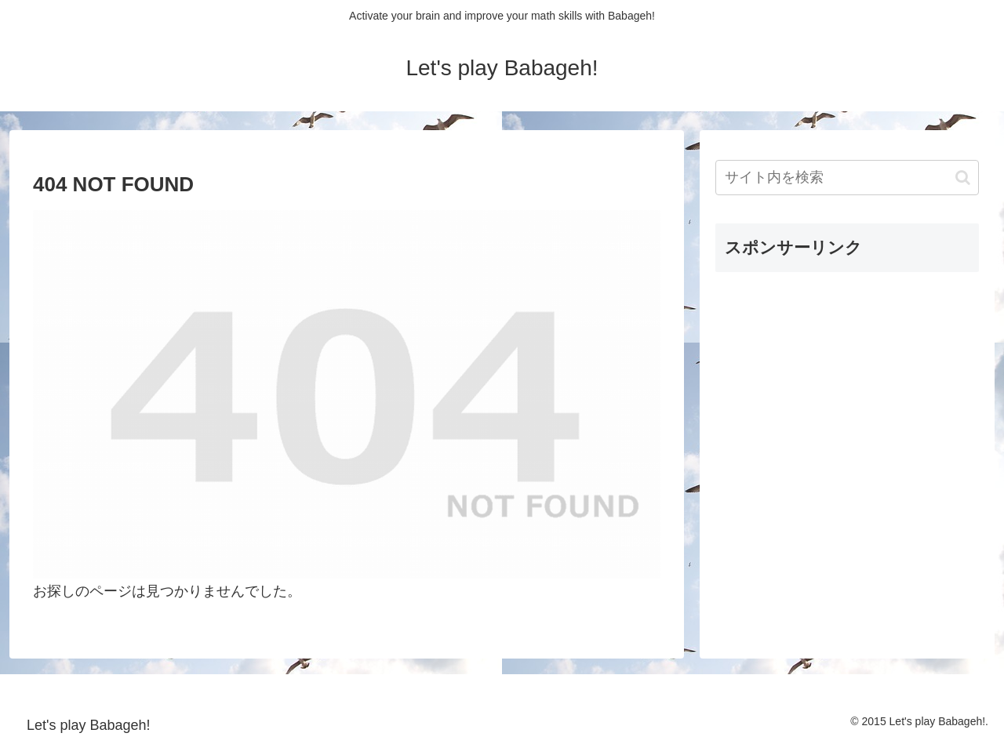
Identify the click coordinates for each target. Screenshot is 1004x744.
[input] (847, 177)
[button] (963, 178)
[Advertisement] (833, 383)
